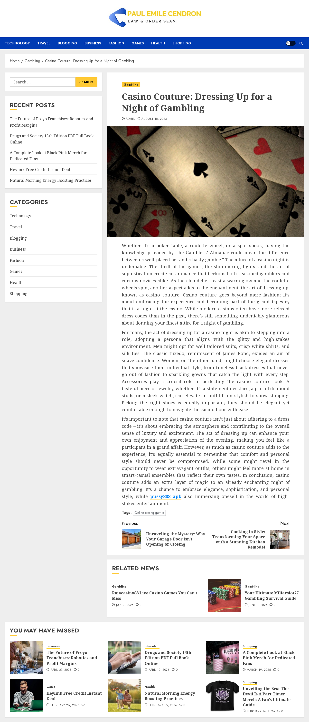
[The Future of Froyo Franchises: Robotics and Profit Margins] (26, 657)
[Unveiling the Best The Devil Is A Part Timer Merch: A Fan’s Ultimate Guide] (222, 695)
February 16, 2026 (163, 705)
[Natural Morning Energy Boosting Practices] (124, 695)
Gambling (131, 84)
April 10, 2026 (159, 670)
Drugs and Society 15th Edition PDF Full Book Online (168, 658)
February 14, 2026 (261, 711)
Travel (43, 43)
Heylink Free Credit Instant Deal (40, 169)
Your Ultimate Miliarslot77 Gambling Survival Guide (272, 595)
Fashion (116, 43)
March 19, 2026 (259, 670)
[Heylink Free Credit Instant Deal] (26, 695)
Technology (17, 43)
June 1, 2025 (258, 605)
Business (92, 43)
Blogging (67, 43)
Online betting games (149, 512)
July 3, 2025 (124, 605)
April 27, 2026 (61, 670)
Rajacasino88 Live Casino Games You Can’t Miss (154, 595)
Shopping (181, 43)
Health (158, 43)
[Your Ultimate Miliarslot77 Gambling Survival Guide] (224, 595)
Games (137, 43)
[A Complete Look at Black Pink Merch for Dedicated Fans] (222, 657)
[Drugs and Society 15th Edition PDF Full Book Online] (124, 657)
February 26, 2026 (65, 705)
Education (152, 646)
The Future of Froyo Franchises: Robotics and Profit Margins (72, 658)
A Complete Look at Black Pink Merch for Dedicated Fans (269, 658)
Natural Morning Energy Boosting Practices (51, 180)
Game (51, 687)
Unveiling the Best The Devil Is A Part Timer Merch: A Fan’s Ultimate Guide (266, 697)
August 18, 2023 (154, 119)
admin (130, 119)
